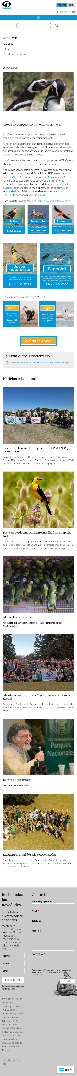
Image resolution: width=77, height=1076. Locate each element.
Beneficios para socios (15, 53)
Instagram (61, 12)
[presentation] (53, 962)
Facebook (57, 12)
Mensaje (36, 930)
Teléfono (36, 921)
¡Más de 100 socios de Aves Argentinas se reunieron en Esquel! (37, 697)
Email (34, 911)
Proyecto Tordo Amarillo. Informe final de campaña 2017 (37, 534)
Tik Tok (65, 12)
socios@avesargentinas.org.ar (53, 200)
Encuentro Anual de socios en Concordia (29, 855)
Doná (71, 5)
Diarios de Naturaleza (17, 780)
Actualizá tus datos (38, 340)
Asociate (62, 5)
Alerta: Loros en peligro (18, 617)
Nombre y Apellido (42, 901)
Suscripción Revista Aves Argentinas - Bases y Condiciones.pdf (39, 362)
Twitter (69, 12)
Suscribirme (13, 979)
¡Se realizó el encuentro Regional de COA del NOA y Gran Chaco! (36, 450)
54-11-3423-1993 (12, 1035)
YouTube (73, 12)
